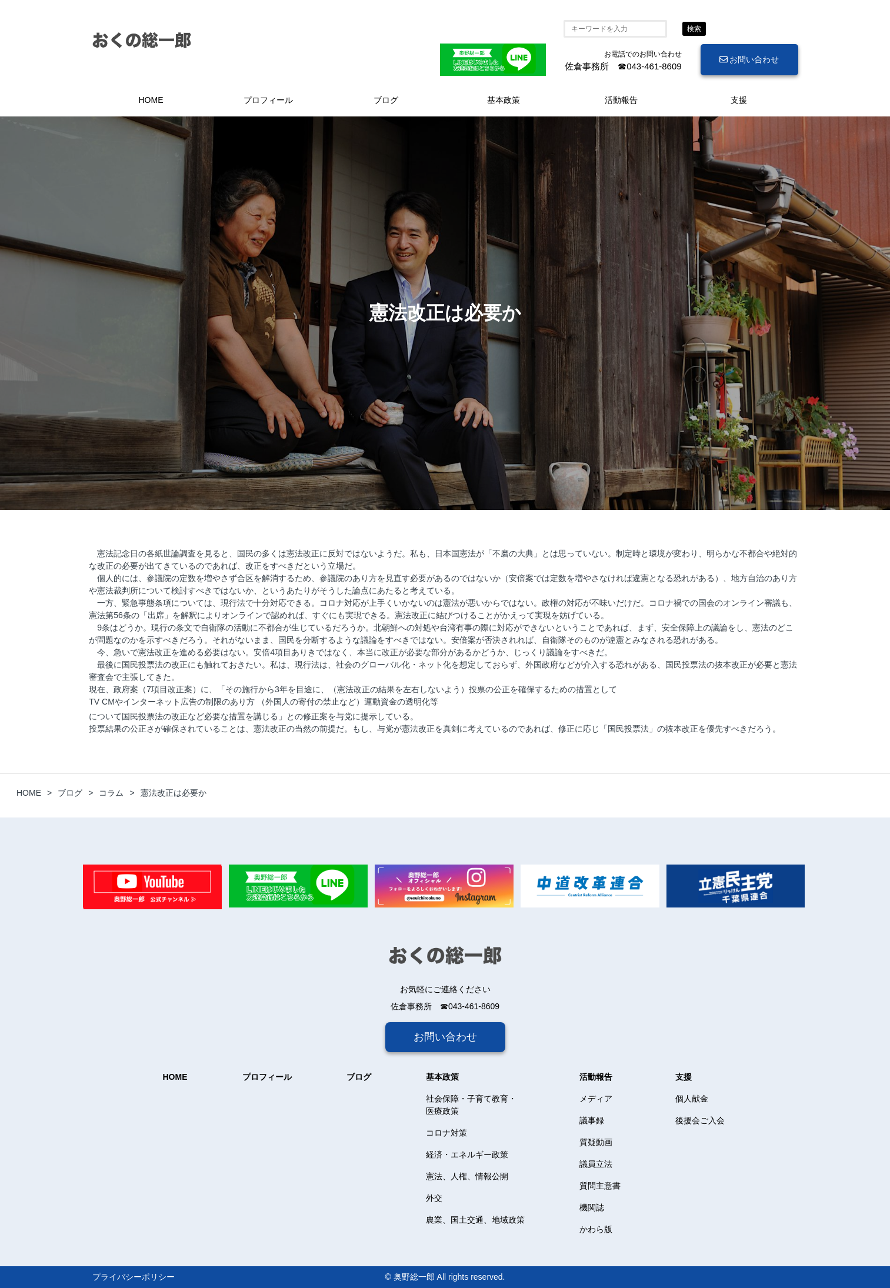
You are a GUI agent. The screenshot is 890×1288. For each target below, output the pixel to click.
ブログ (386, 100)
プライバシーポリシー (133, 1277)
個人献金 (691, 1098)
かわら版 (595, 1229)
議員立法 (595, 1164)
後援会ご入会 (700, 1120)
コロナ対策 (446, 1132)
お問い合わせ (749, 59)
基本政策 (503, 100)
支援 (739, 100)
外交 (434, 1198)
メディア (595, 1098)
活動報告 (621, 100)
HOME (151, 100)
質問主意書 (600, 1185)
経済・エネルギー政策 (467, 1154)
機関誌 (591, 1207)
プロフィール (268, 100)
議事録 (591, 1120)
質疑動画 (595, 1142)
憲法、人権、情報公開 (467, 1176)
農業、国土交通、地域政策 (475, 1219)
